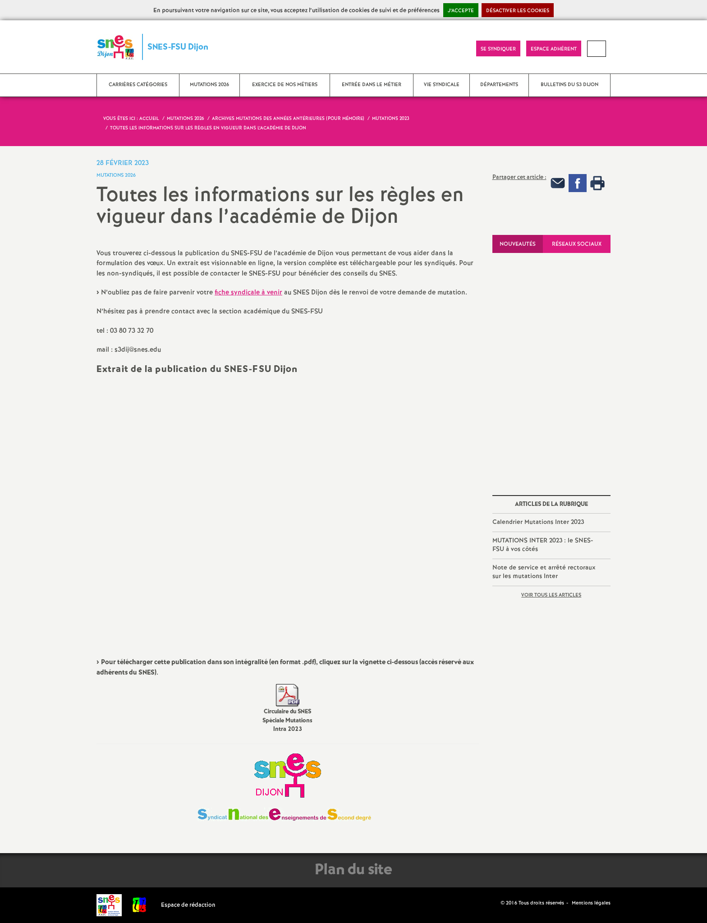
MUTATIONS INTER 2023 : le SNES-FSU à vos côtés (542, 545)
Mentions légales (591, 903)
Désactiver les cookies (517, 10)
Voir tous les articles (551, 595)
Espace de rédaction (188, 905)
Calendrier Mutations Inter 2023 (538, 522)
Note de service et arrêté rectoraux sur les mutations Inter (544, 572)
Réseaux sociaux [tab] (576, 244)
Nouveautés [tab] (518, 244)
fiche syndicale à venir (248, 293)
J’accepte (461, 10)
